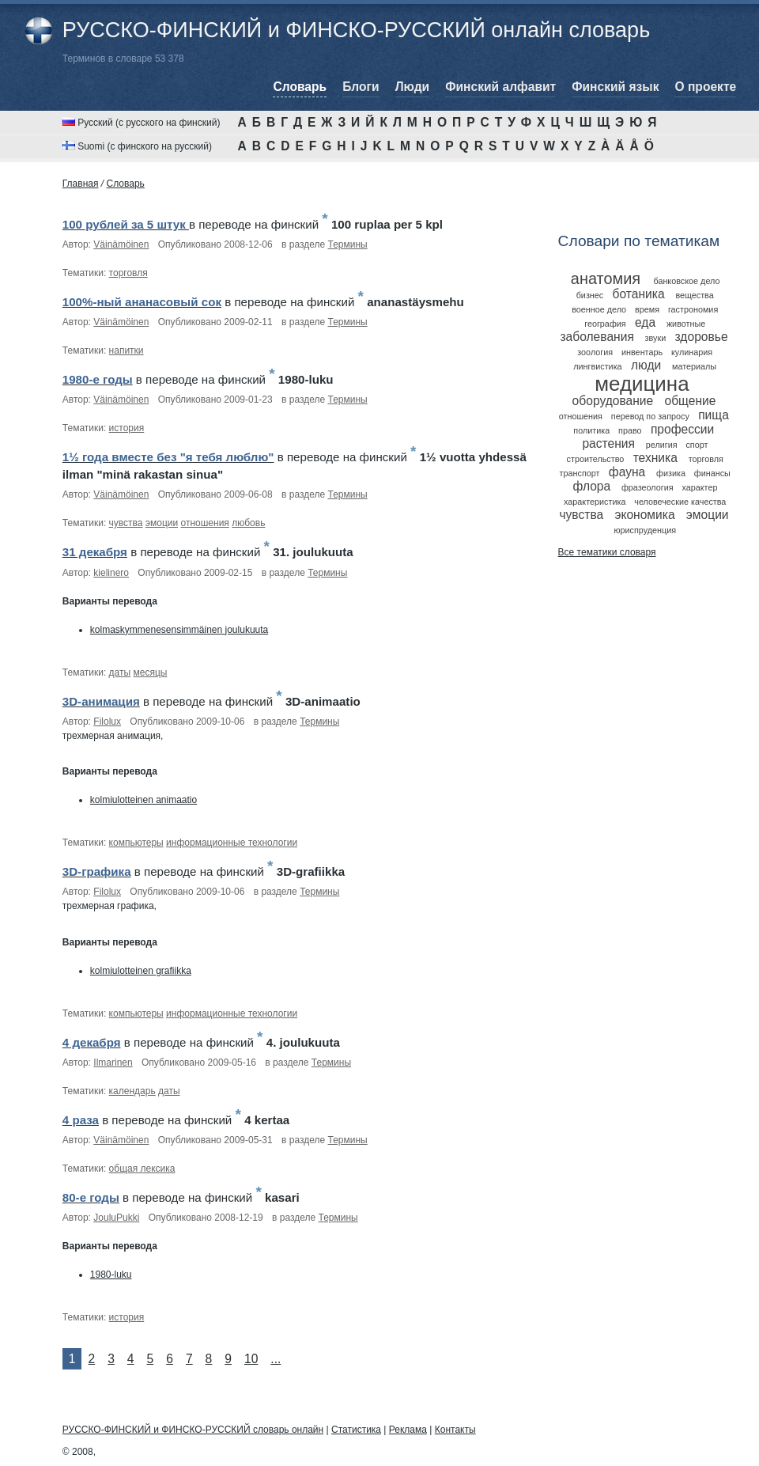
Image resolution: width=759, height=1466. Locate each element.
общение (690, 400)
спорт (696, 444)
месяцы (151, 672)
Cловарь (126, 183)
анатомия (605, 278)
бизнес (590, 295)
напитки (126, 350)
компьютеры (136, 842)
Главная (80, 183)
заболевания (596, 336)
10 (251, 1359)
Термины (348, 244)
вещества (694, 295)
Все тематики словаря (607, 552)
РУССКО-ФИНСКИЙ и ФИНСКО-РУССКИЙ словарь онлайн (192, 1429)
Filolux (107, 721)
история (127, 428)
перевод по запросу (650, 416)
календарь (132, 1091)
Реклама (408, 1429)
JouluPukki (116, 1217)
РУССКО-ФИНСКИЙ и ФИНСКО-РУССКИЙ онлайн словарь (356, 30)
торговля (128, 272)
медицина (642, 384)
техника (655, 457)
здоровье (701, 336)
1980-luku (111, 1274)
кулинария (691, 352)
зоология (595, 352)
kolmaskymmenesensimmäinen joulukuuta (179, 629)
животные (685, 323)
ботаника (639, 294)
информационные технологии (231, 842)
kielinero (111, 572)
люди (646, 365)
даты (120, 672)
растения (608, 443)
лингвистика (597, 366)
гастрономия (693, 309)
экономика (644, 514)
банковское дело (686, 281)
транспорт (580, 473)
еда (645, 322)
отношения (205, 522)
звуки (655, 338)
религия (662, 444)
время (647, 309)
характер (699, 487)
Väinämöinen (121, 244)
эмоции (161, 522)
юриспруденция (645, 530)
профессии (682, 429)
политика (591, 430)
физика (670, 473)
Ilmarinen (112, 1062)
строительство (596, 459)
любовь (248, 522)
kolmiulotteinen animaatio (143, 799)
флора (591, 486)
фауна (627, 472)
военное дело (599, 309)
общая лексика (142, 1168)
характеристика (594, 501)
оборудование (613, 400)
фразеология (647, 487)
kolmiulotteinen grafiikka (140, 970)
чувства (126, 522)
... (275, 1359)
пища (713, 415)
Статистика (356, 1429)
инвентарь (642, 352)
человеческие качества (680, 501)
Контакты (455, 1429)
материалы (694, 366)
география (604, 323)
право (629, 430)
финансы (712, 473)
